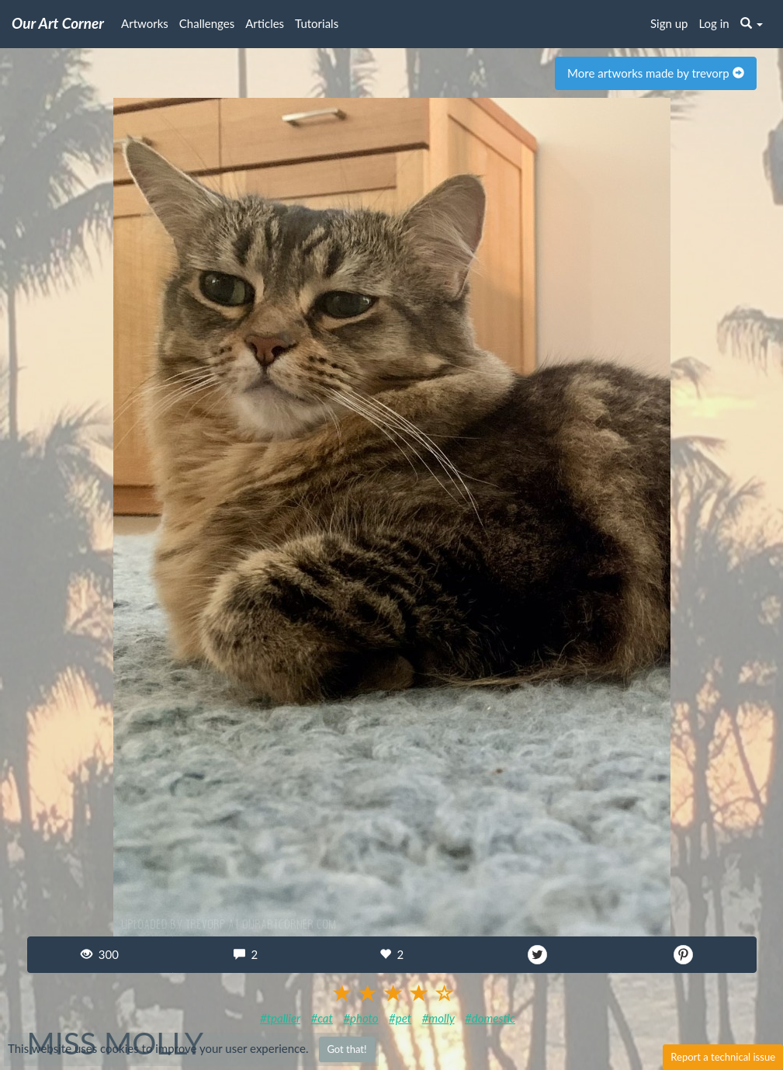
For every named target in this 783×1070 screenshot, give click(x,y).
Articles (264, 23)
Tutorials (316, 23)
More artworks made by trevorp (655, 73)
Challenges (206, 23)
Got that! (346, 1049)
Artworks (144, 23)
